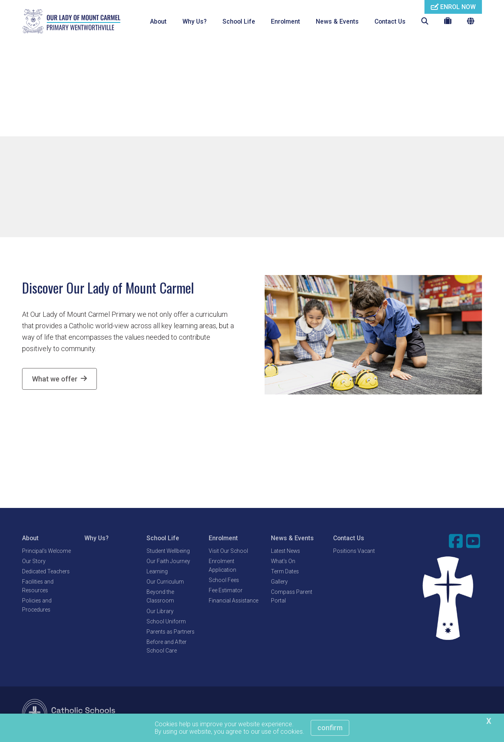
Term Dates (285, 572)
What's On (283, 562)
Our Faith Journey (168, 562)
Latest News (285, 552)
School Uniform (166, 622)
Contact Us (390, 21)
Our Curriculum (165, 582)
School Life (238, 21)
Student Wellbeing (168, 552)
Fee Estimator (226, 591)
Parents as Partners (170, 632)
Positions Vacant (354, 552)
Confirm (330, 727)
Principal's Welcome (46, 552)
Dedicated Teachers (46, 572)
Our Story (34, 562)
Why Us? (194, 21)
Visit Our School (228, 552)
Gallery (279, 582)
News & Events (337, 21)
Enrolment (285, 21)
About (158, 21)
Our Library (160, 612)
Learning (157, 572)
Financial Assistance (233, 602)
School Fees (224, 581)
